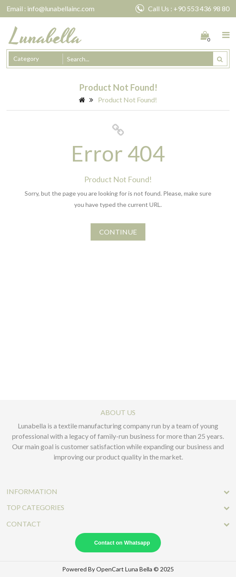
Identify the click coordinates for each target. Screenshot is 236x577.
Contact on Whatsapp (122, 543)
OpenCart (110, 569)
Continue (118, 232)
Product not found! (127, 99)
